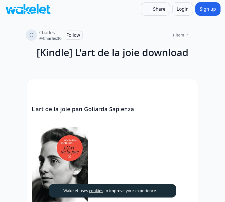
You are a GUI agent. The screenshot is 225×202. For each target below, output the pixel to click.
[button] (188, 89)
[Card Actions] (188, 88)
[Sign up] (208, 9)
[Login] (182, 9)
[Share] (155, 9)
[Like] (194, 35)
